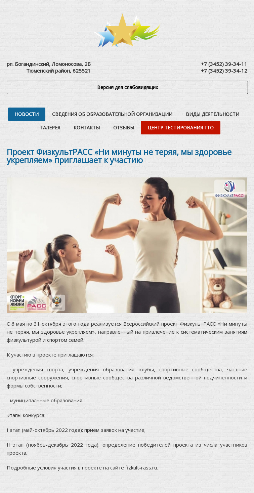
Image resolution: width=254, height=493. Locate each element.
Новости (27, 114)
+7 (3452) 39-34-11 (224, 63)
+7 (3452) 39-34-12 (224, 70)
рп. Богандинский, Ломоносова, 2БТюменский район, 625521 (49, 67)
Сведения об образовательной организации (112, 114)
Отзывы (123, 127)
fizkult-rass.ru (141, 467)
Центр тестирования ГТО (180, 127)
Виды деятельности (212, 114)
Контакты (87, 127)
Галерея (50, 127)
